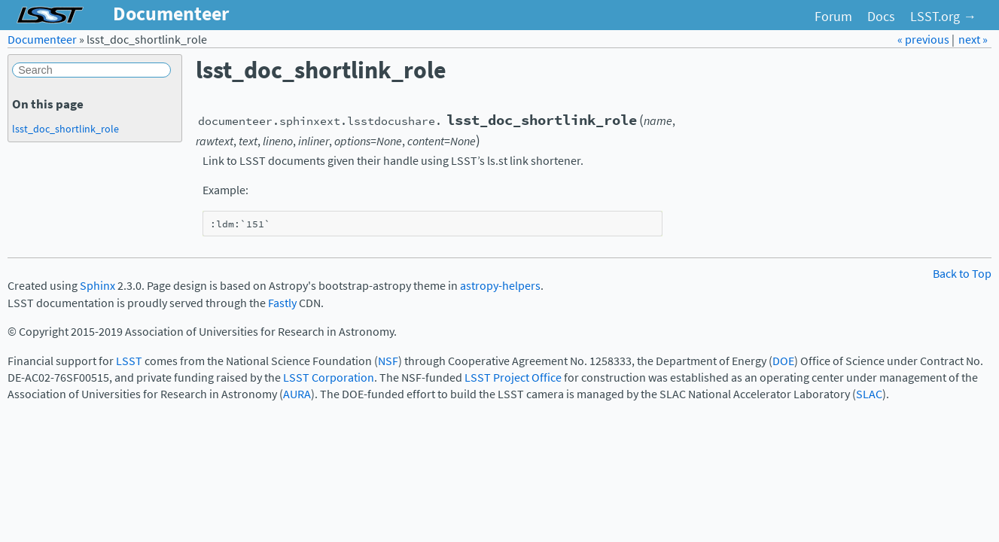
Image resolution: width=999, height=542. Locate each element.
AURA (297, 394)
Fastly (282, 303)
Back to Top (962, 274)
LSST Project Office (513, 377)
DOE (783, 361)
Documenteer (42, 39)
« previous (924, 39)
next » (973, 39)
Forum (833, 17)
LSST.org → (943, 17)
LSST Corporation (328, 377)
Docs (881, 17)
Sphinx (97, 286)
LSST (129, 361)
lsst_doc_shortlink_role (65, 128)
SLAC (869, 394)
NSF (388, 361)
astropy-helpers (500, 286)
